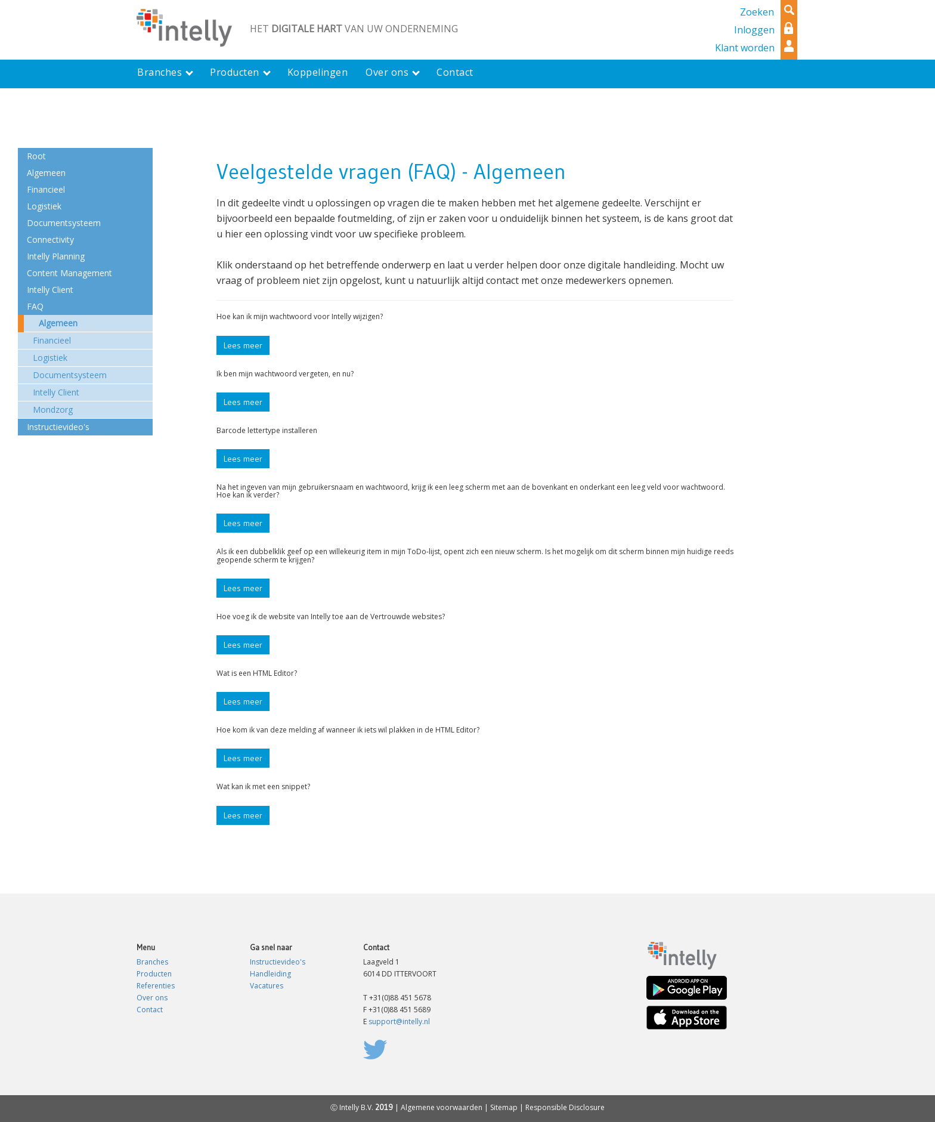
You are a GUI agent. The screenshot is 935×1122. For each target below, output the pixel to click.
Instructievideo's (277, 962)
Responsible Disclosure (565, 1107)
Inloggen (754, 29)
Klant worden (745, 47)
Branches (152, 962)
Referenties (156, 986)
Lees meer (243, 345)
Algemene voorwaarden (441, 1107)
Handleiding (270, 974)
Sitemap (504, 1107)
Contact (150, 1009)
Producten (154, 974)
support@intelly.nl (399, 1021)
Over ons (152, 998)
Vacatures (266, 986)
